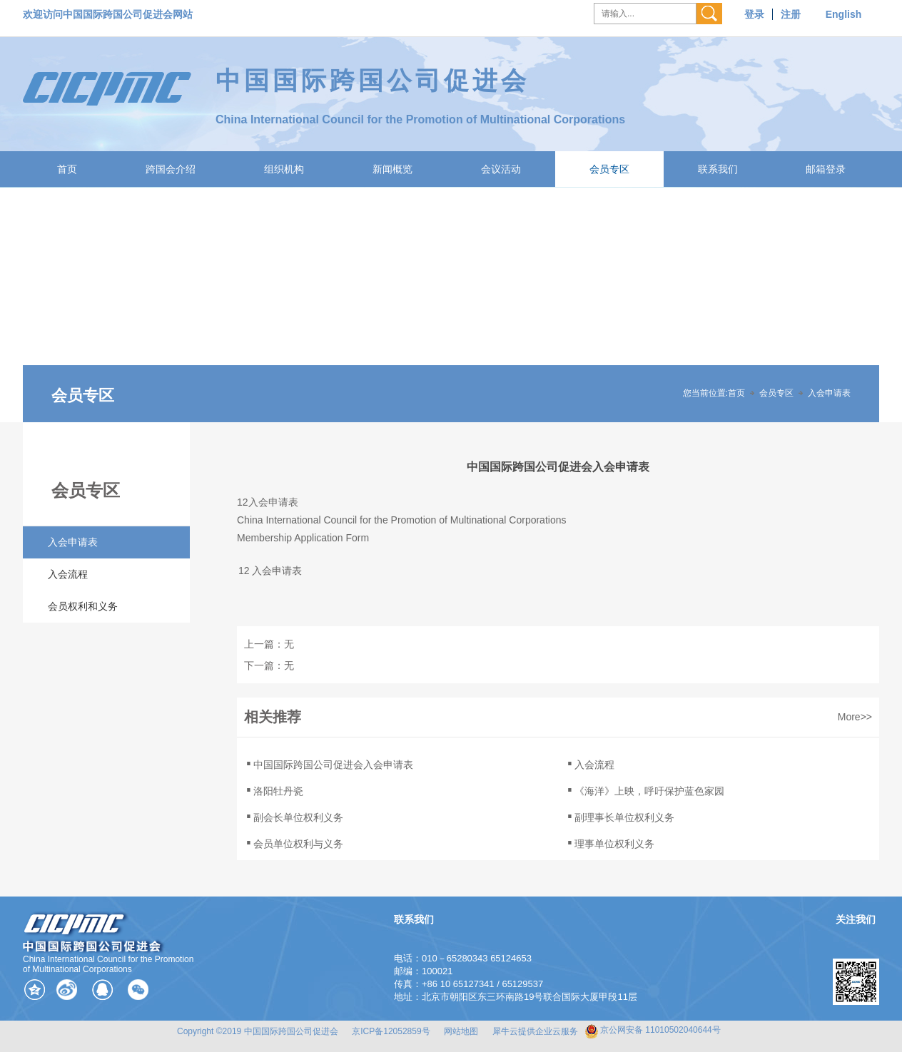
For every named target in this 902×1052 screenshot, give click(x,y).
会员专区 (609, 169)
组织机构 (284, 169)
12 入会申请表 (270, 570)
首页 (67, 169)
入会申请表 (829, 393)
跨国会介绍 (171, 169)
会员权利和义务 (83, 606)
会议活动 (501, 169)
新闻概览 (392, 169)
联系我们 (718, 169)
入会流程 (68, 574)
